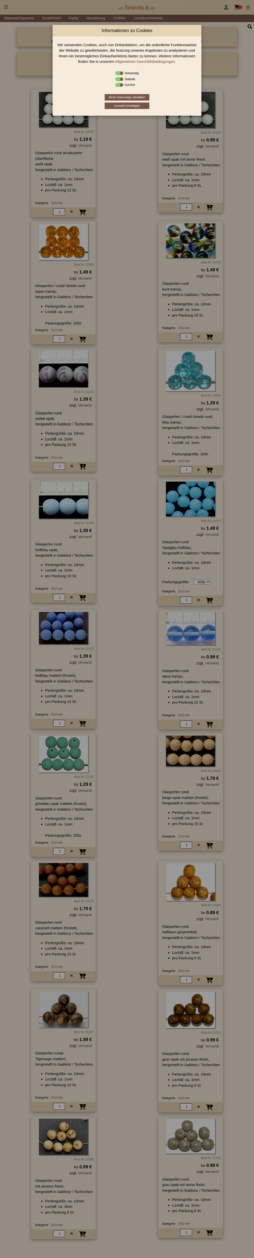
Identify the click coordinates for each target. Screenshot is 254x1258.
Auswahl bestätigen (127, 106)
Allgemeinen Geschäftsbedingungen (145, 61)
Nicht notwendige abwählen (127, 97)
